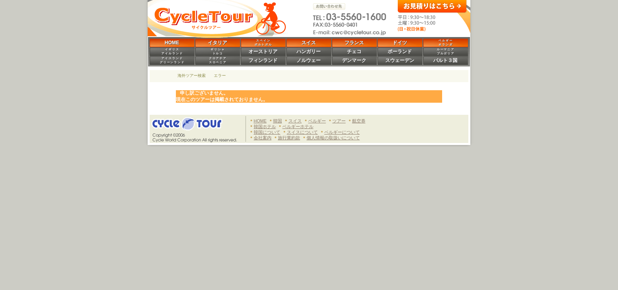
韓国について (267, 132)
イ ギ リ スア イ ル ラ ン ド (171, 51)
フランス (354, 43)
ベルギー (317, 120)
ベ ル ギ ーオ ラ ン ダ (445, 42)
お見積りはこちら (432, 6)
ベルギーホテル (297, 126)
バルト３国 (445, 60)
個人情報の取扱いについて (333, 137)
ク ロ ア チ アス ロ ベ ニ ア (217, 60)
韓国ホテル (265, 126)
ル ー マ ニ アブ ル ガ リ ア (445, 51)
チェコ (354, 51)
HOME (172, 43)
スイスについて (302, 132)
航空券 (358, 120)
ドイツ (400, 43)
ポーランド (400, 51)
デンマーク (354, 60)
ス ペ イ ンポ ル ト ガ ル (263, 42)
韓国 (277, 120)
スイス (308, 43)
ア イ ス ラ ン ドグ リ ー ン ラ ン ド (172, 60)
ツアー (339, 120)
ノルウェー (308, 60)
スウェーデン (399, 60)
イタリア (217, 43)
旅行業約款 (289, 137)
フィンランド (263, 60)
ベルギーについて (342, 132)
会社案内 (262, 137)
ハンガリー (308, 51)
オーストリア (263, 51)
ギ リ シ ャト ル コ (217, 51)
